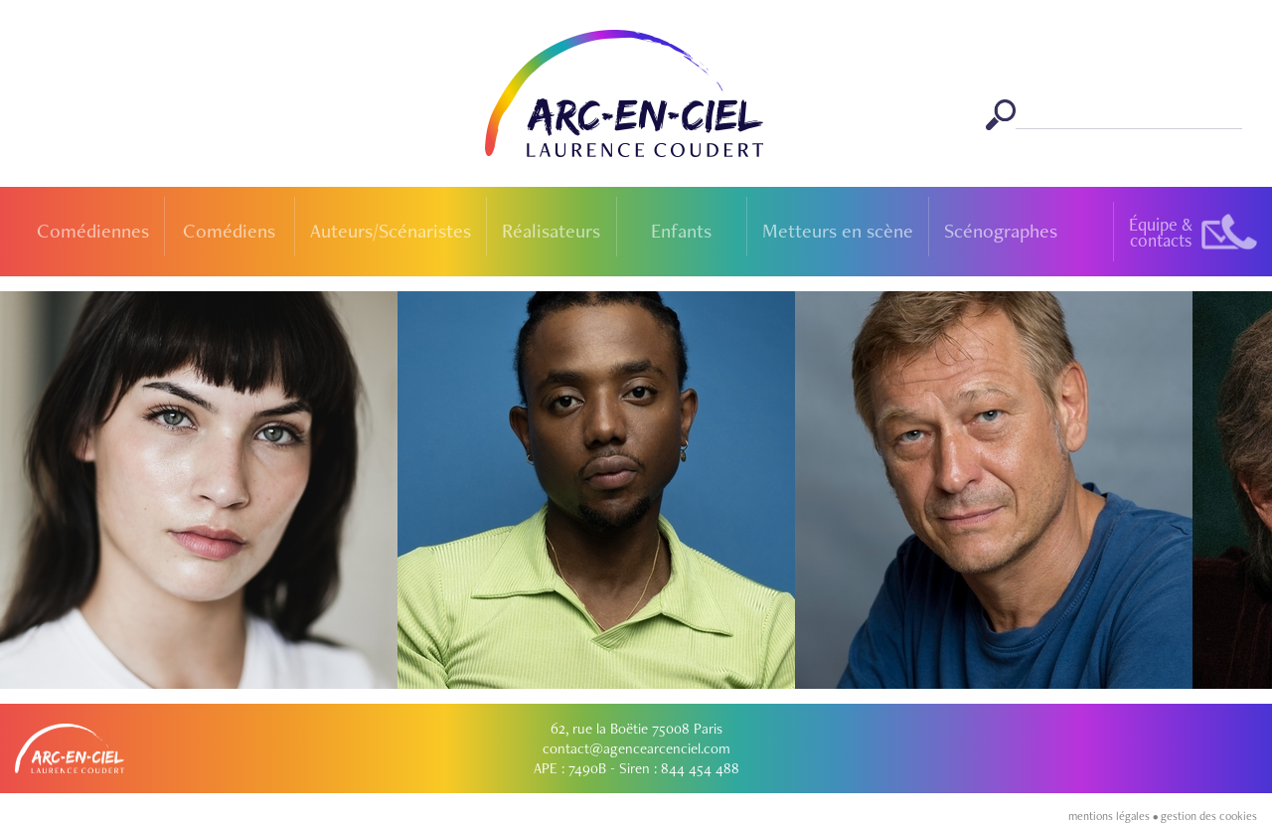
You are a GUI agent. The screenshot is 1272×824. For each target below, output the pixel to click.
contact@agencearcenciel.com (636, 748)
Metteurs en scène (837, 231)
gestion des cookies (1209, 816)
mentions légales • (1114, 816)
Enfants (681, 231)
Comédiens (229, 231)
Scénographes (1000, 231)
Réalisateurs (551, 231)
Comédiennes (93, 231)
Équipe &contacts (1160, 232)
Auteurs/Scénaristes (390, 231)
